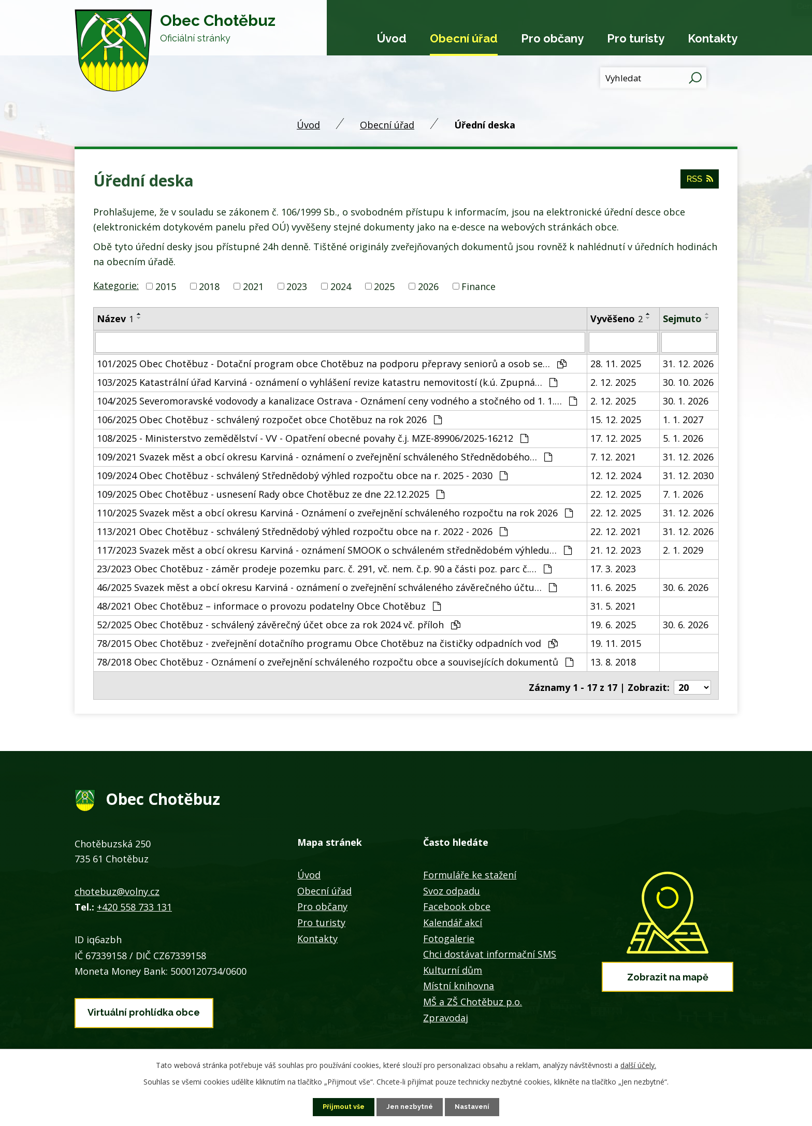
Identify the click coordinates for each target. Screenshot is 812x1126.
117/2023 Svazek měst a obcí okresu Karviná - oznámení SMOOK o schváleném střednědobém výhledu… (334, 549)
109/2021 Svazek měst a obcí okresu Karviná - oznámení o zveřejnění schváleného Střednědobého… (324, 456)
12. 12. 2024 (615, 474)
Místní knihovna (458, 981)
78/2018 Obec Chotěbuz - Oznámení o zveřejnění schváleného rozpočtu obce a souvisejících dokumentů (335, 661)
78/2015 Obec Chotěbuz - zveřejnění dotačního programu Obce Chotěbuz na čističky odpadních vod (327, 642)
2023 (296, 286)
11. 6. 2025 (613, 586)
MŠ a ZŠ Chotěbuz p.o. (472, 997)
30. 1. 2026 (685, 400)
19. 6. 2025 (613, 623)
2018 (209, 286)
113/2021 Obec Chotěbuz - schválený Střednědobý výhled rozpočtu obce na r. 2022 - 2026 (302, 530)
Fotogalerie (448, 934)
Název (115, 318)
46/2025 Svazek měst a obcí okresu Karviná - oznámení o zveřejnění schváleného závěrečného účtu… (327, 586)
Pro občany (552, 38)
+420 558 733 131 (134, 903)
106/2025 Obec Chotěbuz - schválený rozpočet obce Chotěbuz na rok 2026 (269, 418)
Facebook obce (456, 902)
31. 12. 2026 (688, 362)
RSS (698, 183)
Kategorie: (116, 285)
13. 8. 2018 (613, 661)
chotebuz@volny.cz (117, 886)
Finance (478, 286)
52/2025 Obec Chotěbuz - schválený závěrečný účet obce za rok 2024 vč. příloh (278, 623)
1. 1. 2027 (683, 418)
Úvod (392, 38)
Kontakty (712, 38)
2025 (384, 286)
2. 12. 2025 (613, 381)
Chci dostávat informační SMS (489, 950)
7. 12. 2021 (613, 456)
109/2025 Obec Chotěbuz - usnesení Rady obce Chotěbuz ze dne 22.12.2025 (270, 493)
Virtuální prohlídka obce (144, 1005)
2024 (340, 286)
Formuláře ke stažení (469, 870)
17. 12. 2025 (615, 437)
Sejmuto (682, 318)
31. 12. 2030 (688, 474)
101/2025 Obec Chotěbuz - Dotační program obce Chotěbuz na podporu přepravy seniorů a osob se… (332, 362)
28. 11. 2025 (615, 362)
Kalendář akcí (452, 918)
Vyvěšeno (616, 318)
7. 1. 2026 (683, 493)
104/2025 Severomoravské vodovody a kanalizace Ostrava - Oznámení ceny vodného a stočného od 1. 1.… (337, 400)
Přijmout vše (340, 1106)
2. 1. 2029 (683, 549)
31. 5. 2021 (613, 605)
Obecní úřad (464, 38)
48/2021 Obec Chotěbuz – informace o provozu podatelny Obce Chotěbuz (269, 605)
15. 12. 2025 (615, 418)
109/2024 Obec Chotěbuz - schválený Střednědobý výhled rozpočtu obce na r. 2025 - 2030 (302, 474)
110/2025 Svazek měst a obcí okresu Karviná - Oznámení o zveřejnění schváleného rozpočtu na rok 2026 (335, 512)
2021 (253, 286)
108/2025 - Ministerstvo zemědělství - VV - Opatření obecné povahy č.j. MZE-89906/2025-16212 (312, 437)
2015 (165, 286)
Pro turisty (635, 38)
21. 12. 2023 (615, 549)
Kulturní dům (452, 965)
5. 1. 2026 (683, 437)
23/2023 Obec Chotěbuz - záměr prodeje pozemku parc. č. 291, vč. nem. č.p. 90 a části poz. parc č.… (324, 567)
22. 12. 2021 (615, 530)
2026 (428, 286)
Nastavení (476, 1106)
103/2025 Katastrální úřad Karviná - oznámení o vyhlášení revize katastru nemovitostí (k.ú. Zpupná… (327, 381)
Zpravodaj (445, 1013)
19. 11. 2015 (615, 642)
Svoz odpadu (451, 886)
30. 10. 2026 (688, 381)
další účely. (638, 1064)
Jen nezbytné (410, 1106)
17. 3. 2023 (613, 567)
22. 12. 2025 (615, 493)
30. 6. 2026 (685, 586)
